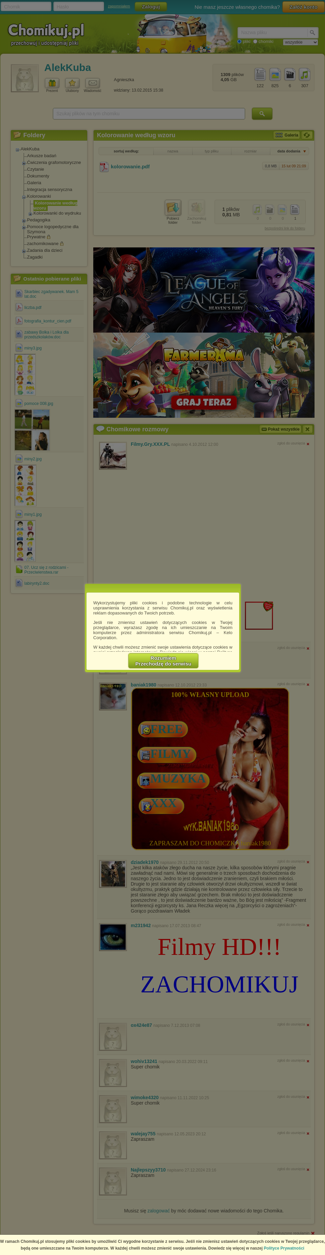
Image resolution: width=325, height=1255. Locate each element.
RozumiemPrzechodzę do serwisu (163, 661)
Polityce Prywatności (284, 1248)
